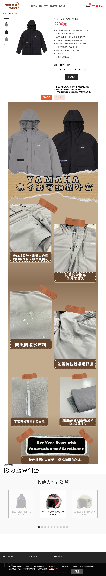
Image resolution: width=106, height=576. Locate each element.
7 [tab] (58, 527)
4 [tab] (48, 527)
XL (65, 69)
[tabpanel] (53, 504)
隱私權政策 (53, 566)
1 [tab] (39, 527)
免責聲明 (65, 566)
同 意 (77, 571)
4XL (80, 69)
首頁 (4, 14)
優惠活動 (63, 6)
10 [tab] (67, 527)
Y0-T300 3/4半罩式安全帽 (84, 512)
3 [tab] (45, 527)
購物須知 (53, 6)
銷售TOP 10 (43, 6)
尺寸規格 (59, 97)
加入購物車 (71, 77)
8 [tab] (61, 527)
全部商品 (34, 6)
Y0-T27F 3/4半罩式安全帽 (53, 512)
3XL (75, 69)
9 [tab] (64, 527)
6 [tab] (54, 527)
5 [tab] (51, 527)
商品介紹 (46, 97)
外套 (10, 14)
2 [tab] (42, 527)
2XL (70, 69)
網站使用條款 (39, 566)
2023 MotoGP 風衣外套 (21, 512)
